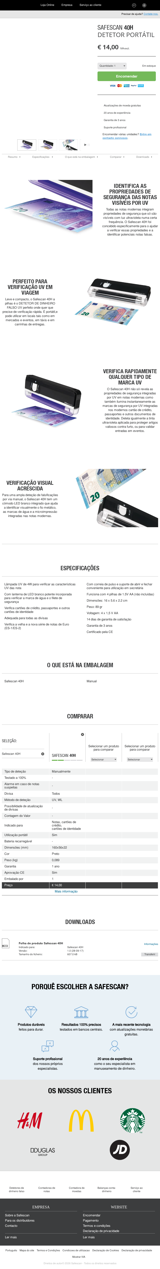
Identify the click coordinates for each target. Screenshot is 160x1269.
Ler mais (11, 1237)
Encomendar (127, 76)
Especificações (41, 157)
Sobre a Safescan (17, 1215)
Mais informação (66, 891)
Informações (151, 944)
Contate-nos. (151, 14)
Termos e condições (96, 1226)
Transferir (149, 954)
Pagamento (91, 1220)
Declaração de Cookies (105, 1250)
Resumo (13, 157)
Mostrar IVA (78, 1257)
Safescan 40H (11, 754)
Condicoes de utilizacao (76, 1250)
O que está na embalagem (80, 157)
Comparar (115, 157)
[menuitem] (18, 5)
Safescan (64, 756)
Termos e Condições (48, 1250)
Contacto (11, 1226)
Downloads (142, 157)
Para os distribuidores (20, 1220)
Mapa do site (27, 1250)
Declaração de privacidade (101, 1231)
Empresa (66, 5)
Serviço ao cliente (90, 5)
